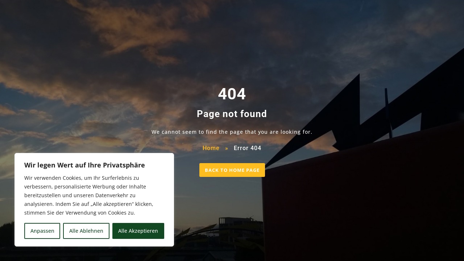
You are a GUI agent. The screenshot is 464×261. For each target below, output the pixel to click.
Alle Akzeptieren (138, 230)
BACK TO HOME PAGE (232, 170)
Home (211, 148)
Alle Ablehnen (86, 230)
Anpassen (42, 230)
